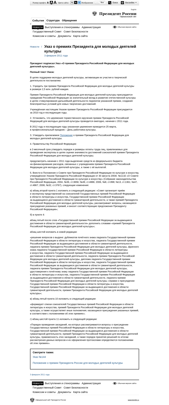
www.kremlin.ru (133, 400)
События (38, 20)
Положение (66, 135)
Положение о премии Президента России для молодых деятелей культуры (78, 362)
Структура (53, 20)
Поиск (115, 2)
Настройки (129, 2)
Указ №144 (39, 356)
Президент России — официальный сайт (114, 14)
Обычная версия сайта (127, 27)
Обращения (69, 20)
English (133, 9)
